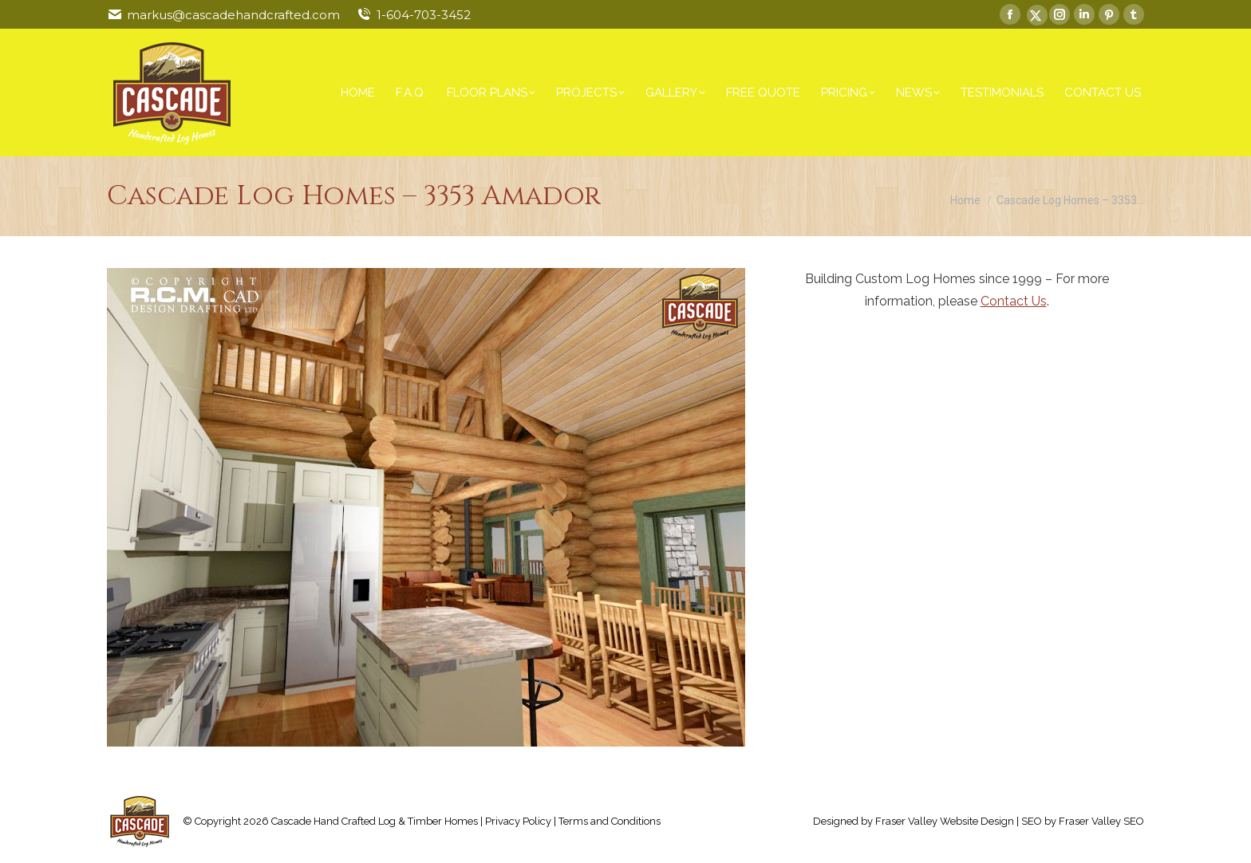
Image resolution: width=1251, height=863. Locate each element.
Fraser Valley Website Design (944, 821)
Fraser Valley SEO (1101, 821)
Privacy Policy (518, 821)
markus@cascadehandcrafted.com (233, 14)
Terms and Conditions (609, 821)
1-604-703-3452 (424, 14)
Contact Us (1014, 301)
